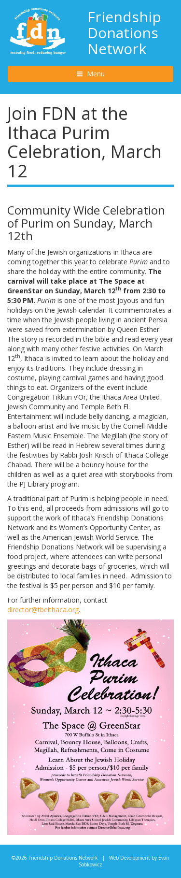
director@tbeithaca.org (43, 609)
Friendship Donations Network (124, 32)
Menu (104, 73)
